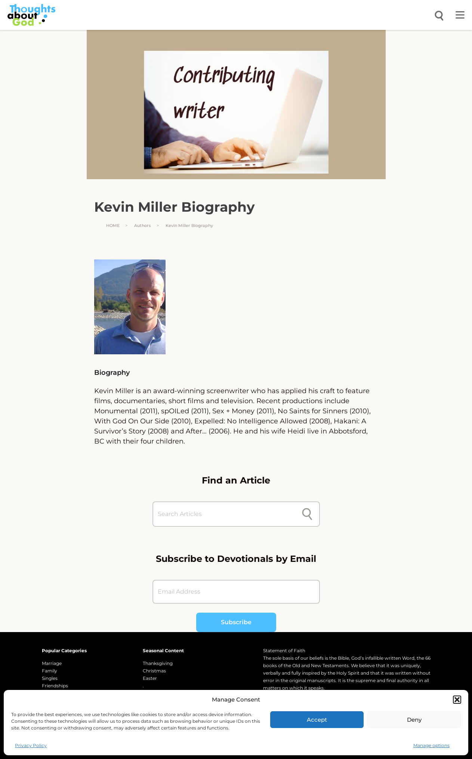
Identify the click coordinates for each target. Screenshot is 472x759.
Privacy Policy (31, 745)
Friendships (55, 685)
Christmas (154, 671)
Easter (150, 678)
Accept (317, 719)
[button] (457, 699)
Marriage (52, 663)
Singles (50, 678)
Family (49, 671)
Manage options (431, 745)
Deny (414, 719)
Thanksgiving (158, 663)
